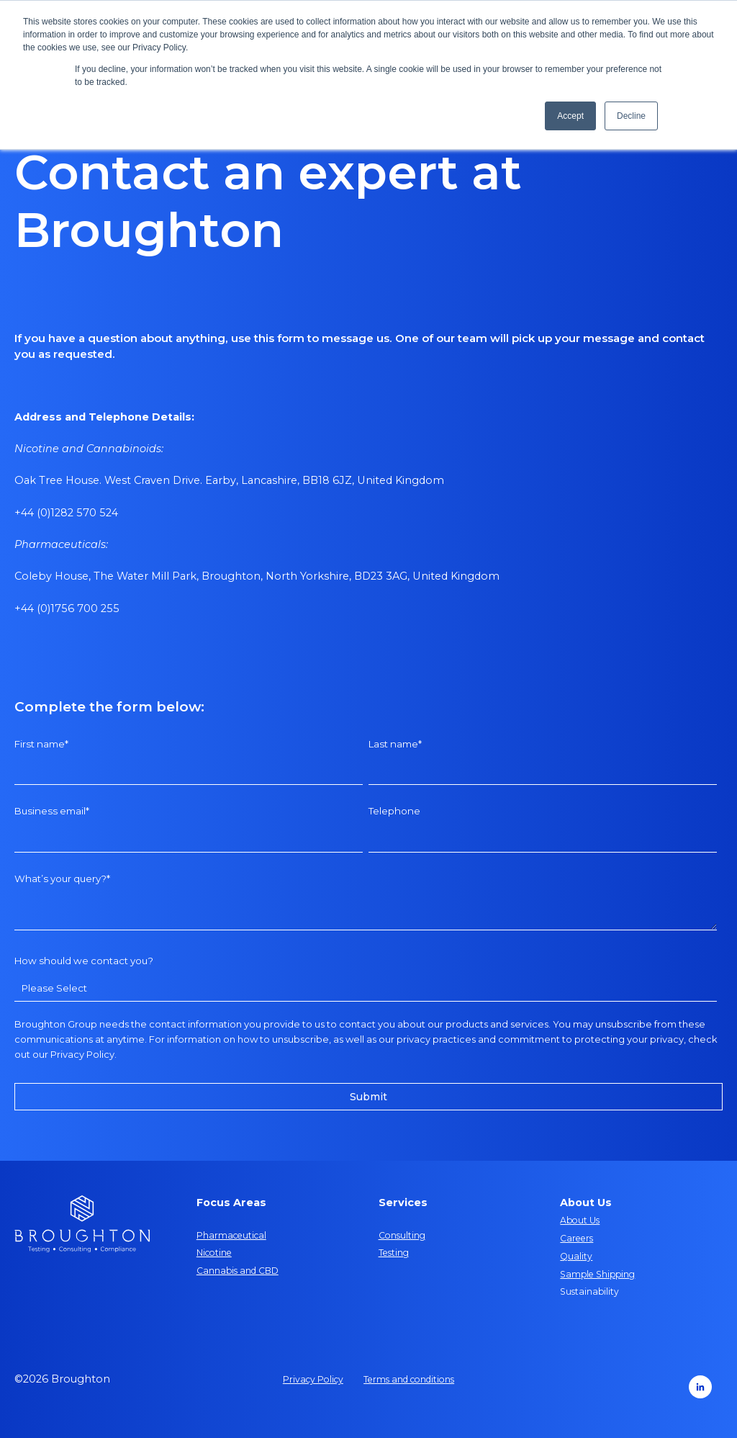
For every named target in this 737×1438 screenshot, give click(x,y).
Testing (394, 1252)
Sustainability (589, 1291)
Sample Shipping (597, 1274)
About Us (580, 1220)
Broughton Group (55, 1024)
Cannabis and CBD (237, 1270)
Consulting (402, 1235)
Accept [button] (570, 116)
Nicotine (214, 1252)
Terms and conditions (408, 1379)
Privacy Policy (82, 1054)
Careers (576, 1238)
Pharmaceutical (231, 1235)
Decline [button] (631, 116)
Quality (576, 1256)
